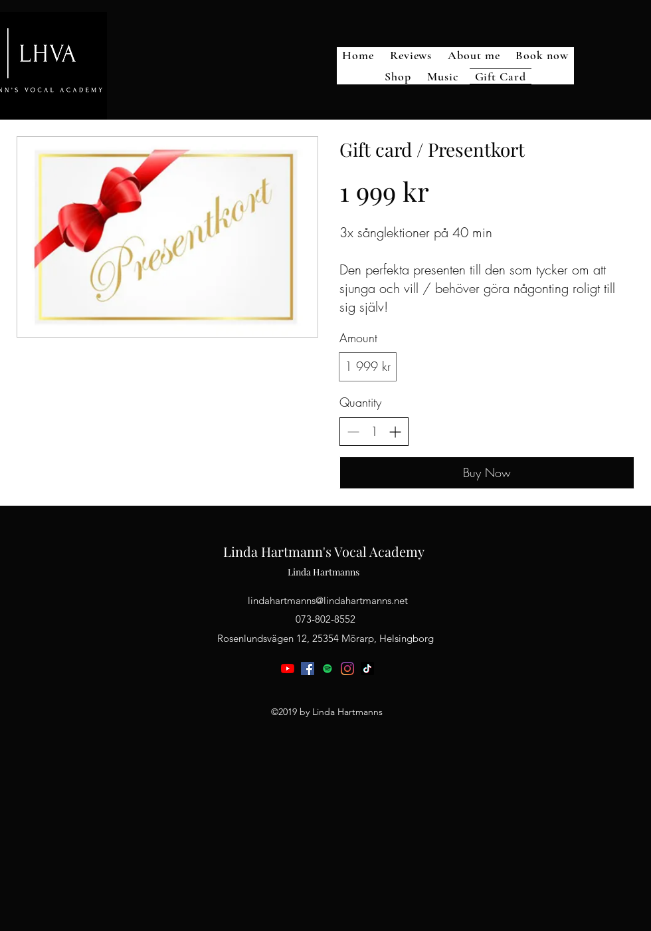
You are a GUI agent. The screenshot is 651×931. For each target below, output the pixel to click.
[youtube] (287, 668)
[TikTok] (367, 668)
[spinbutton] (374, 431)
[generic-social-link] (327, 668)
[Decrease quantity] (353, 431)
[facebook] (307, 668)
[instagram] (347, 668)
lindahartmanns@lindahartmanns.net (328, 600)
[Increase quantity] (395, 431)
